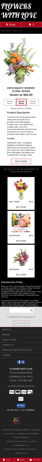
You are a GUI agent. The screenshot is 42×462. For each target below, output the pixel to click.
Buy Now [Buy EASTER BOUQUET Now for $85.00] (21, 240)
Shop (10, 24)
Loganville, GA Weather (16, 441)
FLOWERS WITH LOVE (19, 11)
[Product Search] (21, 310)
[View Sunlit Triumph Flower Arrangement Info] (21, 189)
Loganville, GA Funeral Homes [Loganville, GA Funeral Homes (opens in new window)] (14, 430)
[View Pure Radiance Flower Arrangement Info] (21, 256)
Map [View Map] (21, 459)
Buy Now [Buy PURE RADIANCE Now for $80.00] (21, 274)
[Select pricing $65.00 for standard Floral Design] (10, 102)
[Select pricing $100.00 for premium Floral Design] (33, 102)
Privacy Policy (10, 449)
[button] (21, 406)
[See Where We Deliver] (21, 323)
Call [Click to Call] (7, 459)
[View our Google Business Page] (23, 363)
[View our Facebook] (19, 363)
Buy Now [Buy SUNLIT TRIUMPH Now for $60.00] (21, 207)
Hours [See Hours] (35, 459)
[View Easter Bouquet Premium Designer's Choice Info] (21, 223)
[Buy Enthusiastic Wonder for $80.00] (21, 161)
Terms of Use (21, 453)
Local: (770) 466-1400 (21, 380)
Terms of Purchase (27, 449)
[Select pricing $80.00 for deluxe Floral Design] (21, 102)
